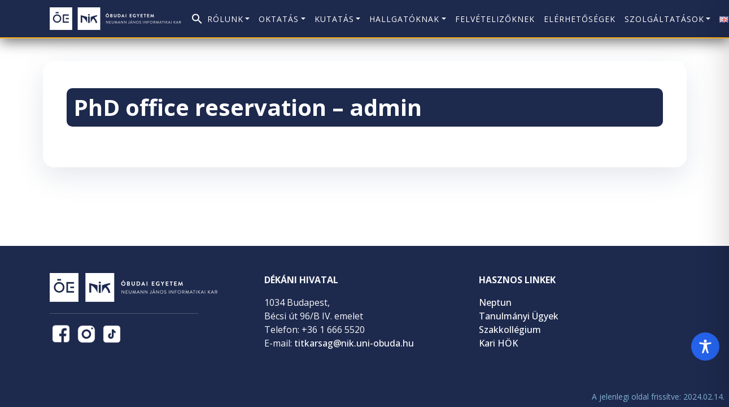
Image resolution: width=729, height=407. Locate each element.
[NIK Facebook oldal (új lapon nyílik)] (61, 334)
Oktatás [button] (279, 19)
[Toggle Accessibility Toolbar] (705, 346)
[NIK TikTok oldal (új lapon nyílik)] (112, 334)
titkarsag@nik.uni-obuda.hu (354, 343)
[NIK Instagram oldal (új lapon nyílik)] (86, 334)
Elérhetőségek (579, 19)
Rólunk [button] (225, 19)
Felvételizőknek (495, 19)
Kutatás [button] (334, 19)
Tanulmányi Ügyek (518, 316)
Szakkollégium (510, 329)
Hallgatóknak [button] (404, 19)
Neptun (495, 302)
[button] (197, 15)
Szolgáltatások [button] (664, 19)
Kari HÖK (498, 343)
